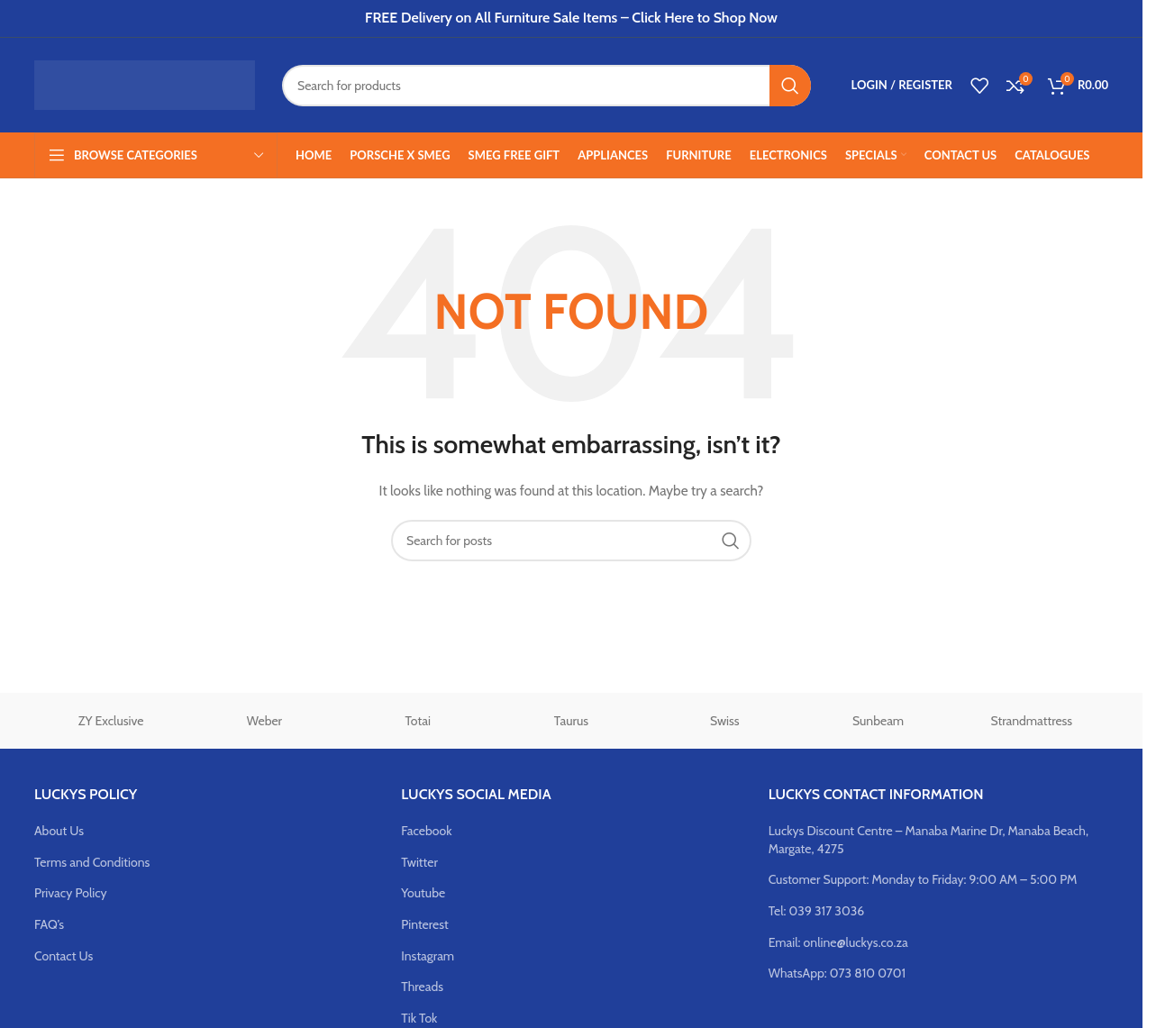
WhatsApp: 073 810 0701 (837, 973)
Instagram (427, 956)
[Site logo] (144, 84)
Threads (422, 986)
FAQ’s (49, 924)
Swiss (725, 721)
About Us (59, 831)
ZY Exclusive (111, 721)
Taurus (571, 721)
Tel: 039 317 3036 (817, 911)
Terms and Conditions (92, 862)
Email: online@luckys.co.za (838, 942)
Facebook (426, 831)
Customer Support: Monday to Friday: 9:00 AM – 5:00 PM (923, 879)
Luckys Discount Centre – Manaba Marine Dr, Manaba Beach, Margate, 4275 (928, 840)
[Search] (546, 85)
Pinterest (424, 924)
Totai (418, 721)
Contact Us (63, 956)
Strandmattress (1032, 721)
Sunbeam (878, 721)
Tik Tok (419, 1018)
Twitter (419, 862)
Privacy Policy (70, 893)
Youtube (423, 893)
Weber (264, 721)
